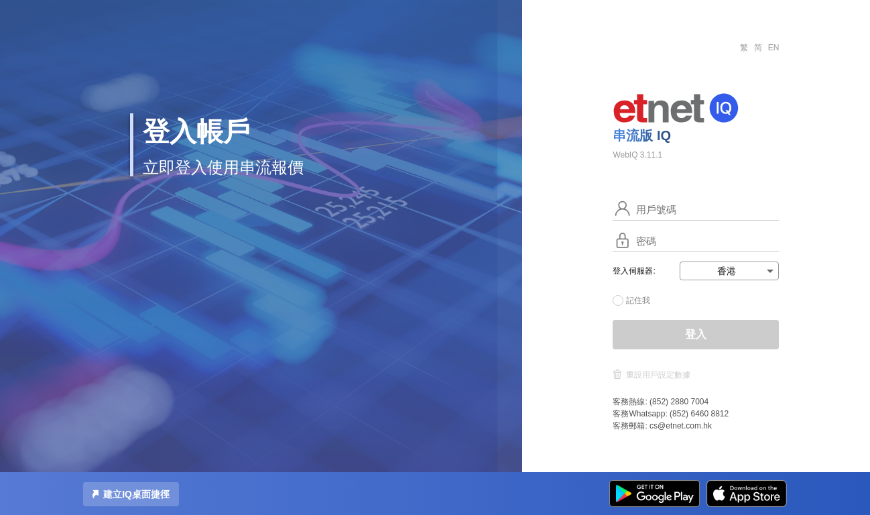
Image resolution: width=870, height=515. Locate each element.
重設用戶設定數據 (658, 375)
